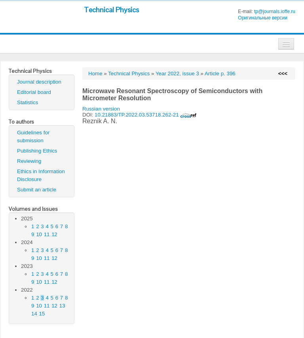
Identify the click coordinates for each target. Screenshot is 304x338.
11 (47, 234)
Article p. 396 (220, 73)
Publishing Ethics (37, 151)
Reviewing (29, 161)
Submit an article (36, 190)
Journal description (39, 82)
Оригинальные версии (262, 18)
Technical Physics (111, 9)
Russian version (101, 109)
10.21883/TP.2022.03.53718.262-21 (146, 115)
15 (42, 314)
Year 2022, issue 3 (177, 73)
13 (62, 306)
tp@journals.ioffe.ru (274, 11)
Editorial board (34, 92)
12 (54, 234)
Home (95, 73)
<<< (282, 73)
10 (39, 234)
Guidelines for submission (33, 136)
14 (34, 314)
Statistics (27, 102)
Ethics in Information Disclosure (41, 175)
